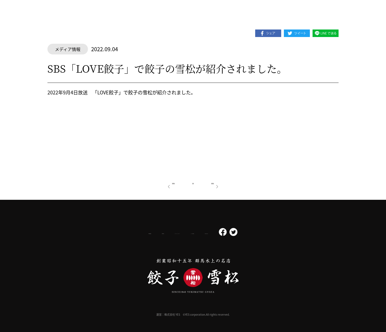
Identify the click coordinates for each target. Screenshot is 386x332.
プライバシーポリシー (173, 232)
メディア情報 (67, 49)
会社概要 (108, 232)
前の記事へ (158, 181)
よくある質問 (214, 232)
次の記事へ (227, 181)
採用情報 (136, 232)
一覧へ (193, 181)
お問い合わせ (247, 232)
